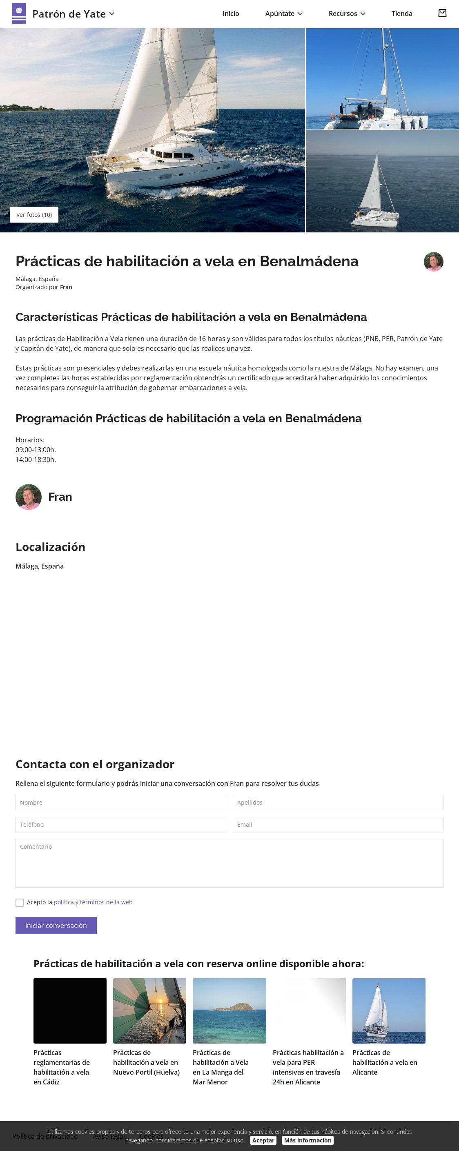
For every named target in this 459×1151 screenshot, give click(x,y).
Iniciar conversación (56, 925)
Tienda (402, 13)
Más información (308, 1140)
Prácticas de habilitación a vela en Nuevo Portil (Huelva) (146, 1062)
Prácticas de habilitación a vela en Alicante (384, 1062)
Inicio (231, 13)
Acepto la (74, 902)
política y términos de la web (93, 902)
